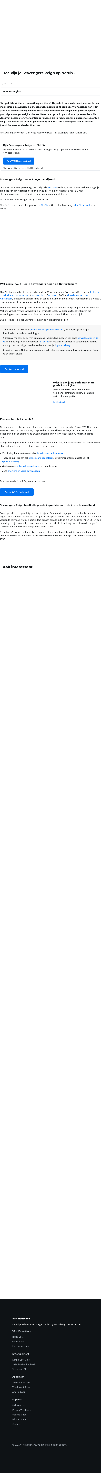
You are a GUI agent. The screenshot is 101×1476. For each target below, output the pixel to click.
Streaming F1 (19, 1372)
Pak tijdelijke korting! (14, 372)
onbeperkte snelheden (28, 469)
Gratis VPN (18, 1344)
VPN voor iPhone (21, 1385)
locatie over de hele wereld (51, 456)
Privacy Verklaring (21, 1413)
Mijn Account (19, 1422)
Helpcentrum (19, 1408)
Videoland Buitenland (23, 1367)
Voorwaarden (19, 1417)
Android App (19, 1395)
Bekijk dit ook (59, 405)
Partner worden (20, 1349)
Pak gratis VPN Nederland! (17, 495)
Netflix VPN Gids (21, 1363)
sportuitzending (10, 464)
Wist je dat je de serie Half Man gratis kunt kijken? (73, 387)
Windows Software (22, 1390)
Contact (16, 1427)
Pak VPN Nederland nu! (19, 164)
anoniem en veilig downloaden (24, 474)
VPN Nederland (82, 208)
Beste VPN (17, 1340)
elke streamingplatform (41, 461)
